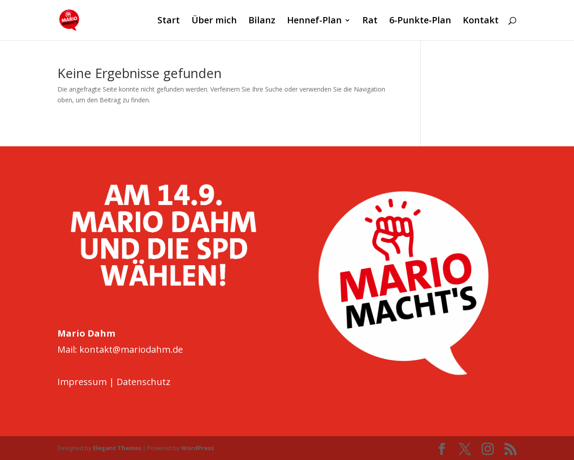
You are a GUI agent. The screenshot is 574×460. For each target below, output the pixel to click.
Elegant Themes (117, 448)
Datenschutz (143, 382)
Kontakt (481, 21)
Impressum (82, 382)
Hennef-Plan (314, 21)
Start (168, 21)
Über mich (214, 21)
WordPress (197, 448)
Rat (370, 21)
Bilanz (261, 21)
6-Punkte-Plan (420, 21)
